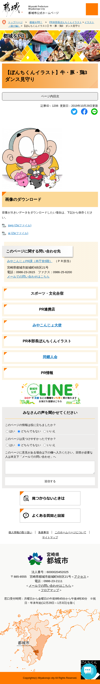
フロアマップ (50, 590)
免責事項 (43, 532)
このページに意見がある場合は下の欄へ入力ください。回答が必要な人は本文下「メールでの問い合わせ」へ (49, 454)
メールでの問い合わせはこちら (28, 276)
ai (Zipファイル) (18, 233)
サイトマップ (50, 537)
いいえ (51, 431)
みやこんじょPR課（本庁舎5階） (29, 261)
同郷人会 (50, 357)
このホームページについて (70, 532)
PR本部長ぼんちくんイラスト (65, 22)
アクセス (80, 576)
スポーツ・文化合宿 (47, 293)
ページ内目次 (50, 96)
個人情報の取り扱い (20, 532)
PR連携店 (47, 309)
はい (12, 431)
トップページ (15, 22)
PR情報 (47, 373)
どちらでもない (31, 431)
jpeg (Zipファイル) (19, 225)
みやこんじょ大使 (47, 325)
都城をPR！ (36, 22)
